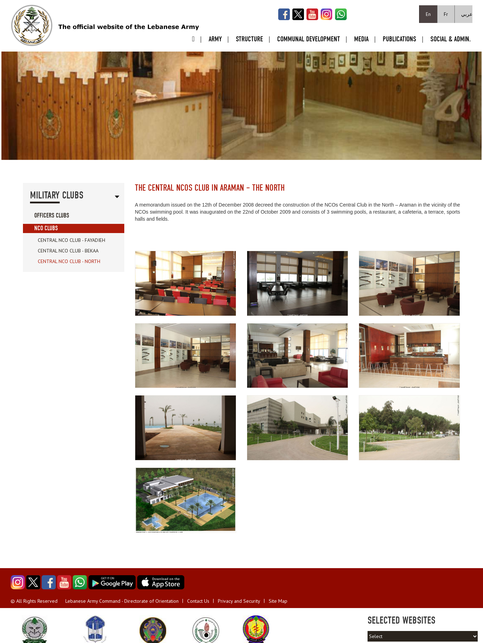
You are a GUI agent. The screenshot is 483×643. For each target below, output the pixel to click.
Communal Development (308, 39)
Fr (446, 14)
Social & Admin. (450, 39)
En (428, 14)
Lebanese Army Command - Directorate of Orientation (122, 601)
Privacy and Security (239, 601)
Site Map (278, 601)
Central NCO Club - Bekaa (68, 251)
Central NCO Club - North (69, 261)
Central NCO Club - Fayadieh (71, 240)
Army (215, 39)
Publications (399, 39)
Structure (249, 39)
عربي (466, 14)
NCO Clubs (46, 228)
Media (361, 39)
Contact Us (198, 601)
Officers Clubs (51, 215)
